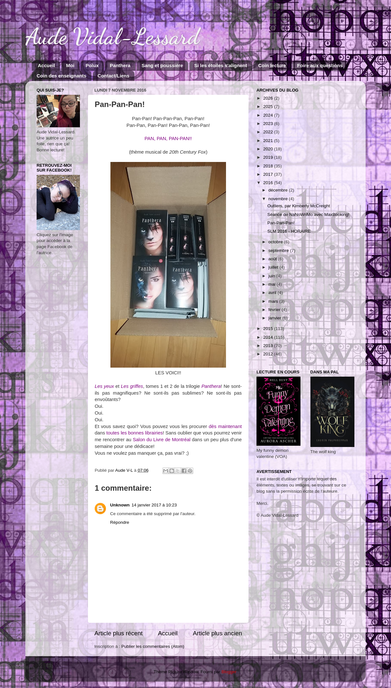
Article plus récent (118, 633)
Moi (70, 65)
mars (273, 301)
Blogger (229, 671)
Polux (92, 65)
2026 (268, 98)
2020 (268, 149)
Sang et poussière (162, 65)
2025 (268, 106)
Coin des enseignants (61, 75)
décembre (278, 190)
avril (273, 292)
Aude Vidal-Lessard (112, 36)
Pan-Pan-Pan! (281, 222)
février (275, 309)
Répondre (119, 522)
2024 (268, 115)
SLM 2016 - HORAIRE (289, 231)
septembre (279, 250)
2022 (268, 132)
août (273, 258)
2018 (268, 166)
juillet (274, 267)
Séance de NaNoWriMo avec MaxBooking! (308, 214)
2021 (268, 140)
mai (272, 284)
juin (272, 275)
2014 (268, 337)
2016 (268, 182)
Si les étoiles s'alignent (220, 65)
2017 (268, 174)
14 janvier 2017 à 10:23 (154, 505)
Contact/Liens (113, 75)
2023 (268, 123)
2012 (268, 354)
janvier (275, 318)
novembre (278, 198)
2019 (268, 157)
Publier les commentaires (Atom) (152, 646)
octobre (276, 241)
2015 (268, 328)
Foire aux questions (320, 65)
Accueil (46, 65)
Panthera (120, 65)
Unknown (120, 505)
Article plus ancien (217, 633)
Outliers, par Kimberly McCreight (298, 205)
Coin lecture (272, 65)
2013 (268, 345)
